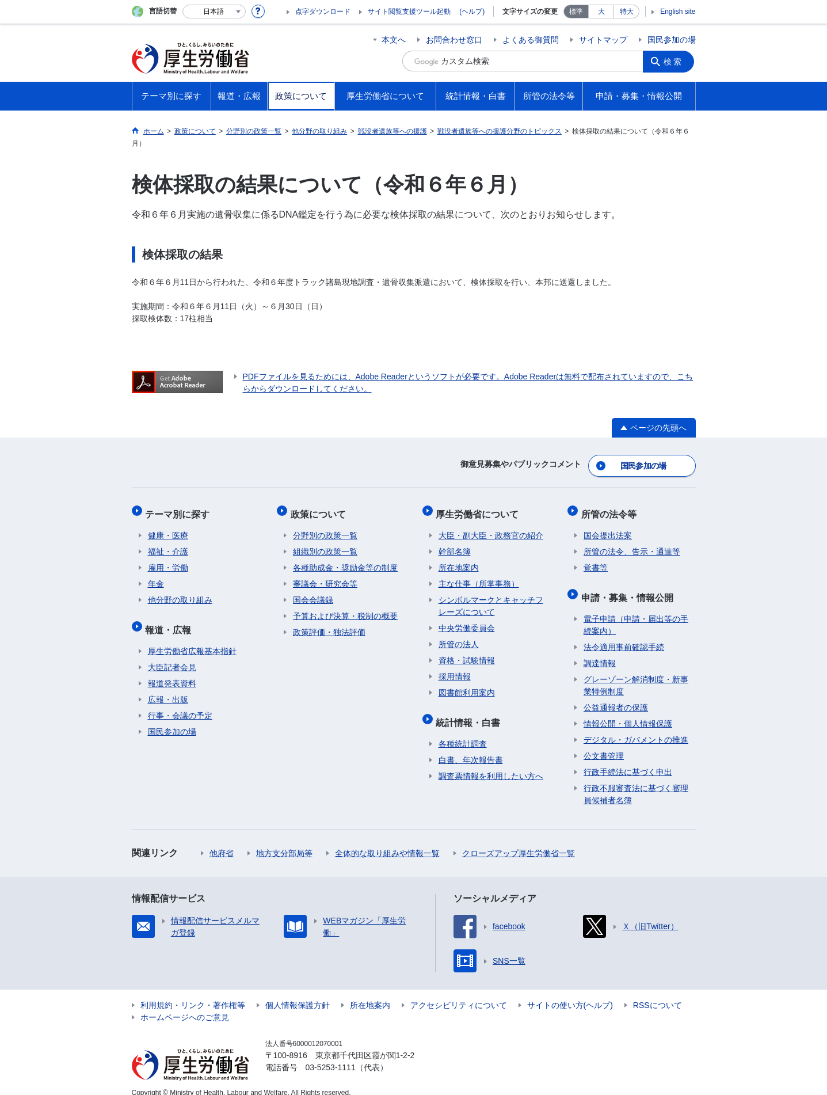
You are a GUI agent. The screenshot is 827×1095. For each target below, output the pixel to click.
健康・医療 (168, 528)
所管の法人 (459, 636)
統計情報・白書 (471, 712)
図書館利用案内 (467, 685)
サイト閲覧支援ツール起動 (409, 11)
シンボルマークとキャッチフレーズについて (491, 598)
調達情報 (600, 650)
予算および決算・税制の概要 (345, 608)
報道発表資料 (172, 670)
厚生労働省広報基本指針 (192, 638)
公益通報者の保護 (616, 694)
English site (677, 11)
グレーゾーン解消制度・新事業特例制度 (636, 672)
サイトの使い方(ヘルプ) (570, 992)
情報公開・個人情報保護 (628, 711)
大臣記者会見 (172, 654)
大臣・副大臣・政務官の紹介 (491, 528)
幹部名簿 (455, 544)
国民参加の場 (671, 40)
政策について (320, 509)
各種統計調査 (463, 731)
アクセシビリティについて (458, 992)
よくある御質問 (530, 40)
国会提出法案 (608, 528)
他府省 (221, 840)
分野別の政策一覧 (325, 528)
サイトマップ (603, 40)
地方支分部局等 (284, 840)
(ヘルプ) (472, 11)
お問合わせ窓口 (454, 40)
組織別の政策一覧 (325, 544)
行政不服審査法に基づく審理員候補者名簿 (636, 781)
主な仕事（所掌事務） (479, 576)
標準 (576, 11)
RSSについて (657, 992)
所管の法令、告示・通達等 (632, 544)
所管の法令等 (611, 509)
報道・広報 (171, 619)
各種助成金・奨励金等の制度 (345, 560)
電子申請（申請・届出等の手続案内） (636, 612)
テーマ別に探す (180, 509)
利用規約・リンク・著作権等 (192, 992)
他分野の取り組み (180, 592)
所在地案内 (459, 560)
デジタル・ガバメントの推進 (636, 727)
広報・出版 (168, 686)
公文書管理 (604, 743)
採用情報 (455, 669)
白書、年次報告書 (471, 747)
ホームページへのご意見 (184, 1004)
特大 (627, 11)
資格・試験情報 (467, 652)
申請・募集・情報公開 (630, 587)
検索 (675, 61)
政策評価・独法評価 (329, 624)
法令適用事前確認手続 (624, 634)
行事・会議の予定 (180, 703)
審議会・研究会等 (325, 576)
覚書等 (596, 560)
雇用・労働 (168, 560)
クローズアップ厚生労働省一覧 (518, 840)
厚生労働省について (480, 509)
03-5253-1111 (331, 1054)
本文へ (394, 40)
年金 (156, 576)
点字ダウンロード (322, 11)
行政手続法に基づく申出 (628, 759)
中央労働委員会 (467, 620)
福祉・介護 (168, 544)
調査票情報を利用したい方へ (491, 763)
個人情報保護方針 (297, 992)
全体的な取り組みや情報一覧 (387, 840)
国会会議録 (313, 592)
